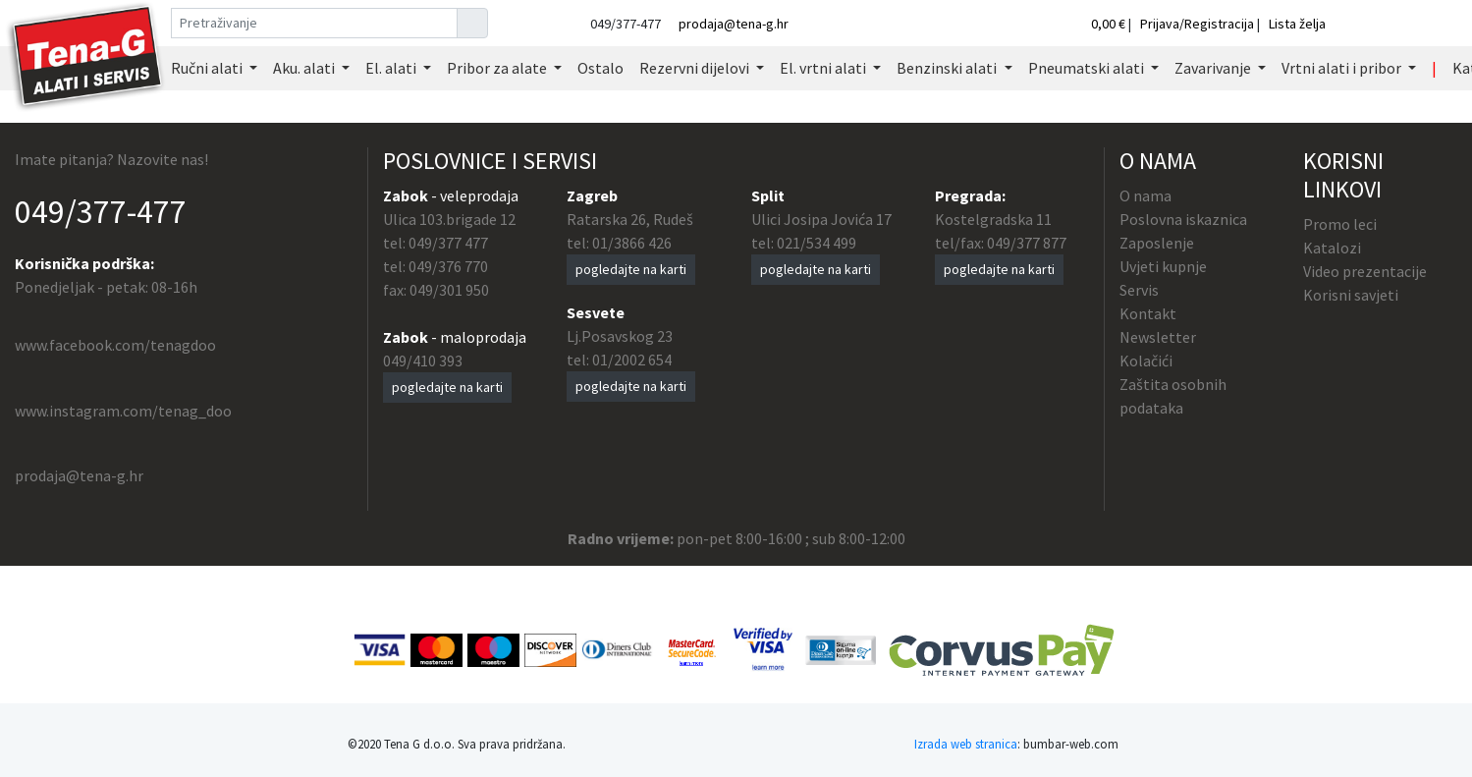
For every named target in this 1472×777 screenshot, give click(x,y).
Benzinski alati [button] (948, 68)
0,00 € (1109, 23)
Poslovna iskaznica (1183, 219)
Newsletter (1157, 337)
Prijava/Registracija (1197, 23)
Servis (1139, 290)
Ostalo (600, 68)
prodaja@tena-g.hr (734, 23)
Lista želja (1297, 23)
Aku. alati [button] (305, 68)
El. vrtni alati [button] (824, 68)
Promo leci (1340, 224)
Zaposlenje (1156, 242)
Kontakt (1147, 313)
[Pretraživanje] (314, 23)
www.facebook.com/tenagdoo (115, 345)
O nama (1145, 195)
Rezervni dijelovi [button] (695, 68)
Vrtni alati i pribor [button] (1342, 68)
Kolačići (1145, 360)
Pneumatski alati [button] (1087, 68)
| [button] (1434, 68)
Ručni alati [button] (208, 68)
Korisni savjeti (1350, 295)
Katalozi (1332, 247)
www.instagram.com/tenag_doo (123, 410)
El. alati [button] (392, 68)
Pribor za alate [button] (498, 68)
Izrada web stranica (965, 743)
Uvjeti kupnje (1163, 266)
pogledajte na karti (447, 387)
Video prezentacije (1365, 271)
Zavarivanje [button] (1214, 68)
